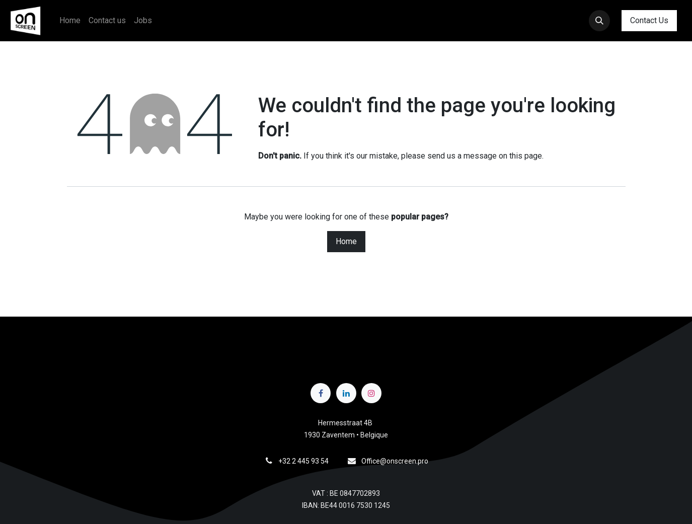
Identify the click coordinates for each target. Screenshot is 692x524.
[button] (599, 20)
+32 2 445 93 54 (303, 461)
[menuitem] (70, 21)
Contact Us (649, 20)
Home (346, 241)
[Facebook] (321, 393)
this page (525, 156)
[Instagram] (371, 393)
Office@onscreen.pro (394, 461)
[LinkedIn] (346, 393)
